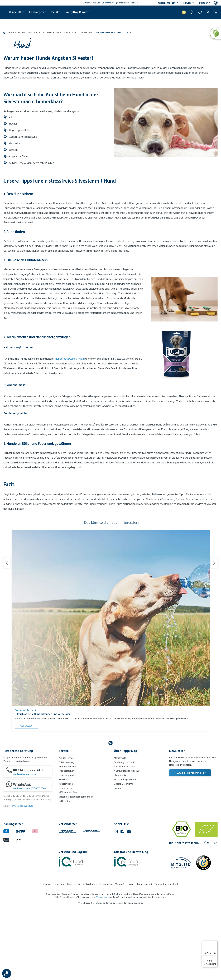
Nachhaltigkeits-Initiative (126, 840)
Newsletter (64, 849)
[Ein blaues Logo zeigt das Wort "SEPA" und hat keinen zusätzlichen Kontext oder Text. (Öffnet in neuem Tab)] (20, 900)
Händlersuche (66, 853)
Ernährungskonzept (124, 832)
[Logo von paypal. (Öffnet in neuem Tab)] (6, 900)
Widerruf (119, 954)
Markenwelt (120, 827)
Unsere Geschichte (123, 853)
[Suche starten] (192, 12)
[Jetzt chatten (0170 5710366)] (27, 855)
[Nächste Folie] (214, 632)
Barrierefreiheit (144, 954)
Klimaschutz (120, 845)
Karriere (117, 858)
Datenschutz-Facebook (166, 954)
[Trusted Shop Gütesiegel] (203, 932)
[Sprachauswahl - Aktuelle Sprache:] (216, 3)
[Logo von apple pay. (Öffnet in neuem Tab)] (18, 909)
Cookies (130, 954)
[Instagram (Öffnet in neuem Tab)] (116, 901)
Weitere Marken (167, 2)
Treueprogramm (67, 845)
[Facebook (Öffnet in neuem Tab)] (122, 901)
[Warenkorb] (215, 12)
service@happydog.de (22, 875)
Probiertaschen (66, 840)
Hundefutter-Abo (67, 836)
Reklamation (65, 871)
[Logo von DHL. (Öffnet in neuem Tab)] (67, 900)
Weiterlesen (29, 795)
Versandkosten (103, 967)
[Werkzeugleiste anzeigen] (6, 973)
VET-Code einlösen (68, 862)
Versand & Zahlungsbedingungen (76, 866)
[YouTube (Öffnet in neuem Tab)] (129, 901)
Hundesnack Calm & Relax (69, 428)
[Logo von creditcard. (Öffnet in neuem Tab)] (6, 909)
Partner (203, 2)
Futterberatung (66, 832)
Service (187, 2)
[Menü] (215, 943)
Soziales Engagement (125, 849)
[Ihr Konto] (207, 12)
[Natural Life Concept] (215, 33)
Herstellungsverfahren (125, 836)
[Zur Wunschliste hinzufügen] (199, 12)
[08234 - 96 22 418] (27, 841)
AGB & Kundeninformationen (98, 954)
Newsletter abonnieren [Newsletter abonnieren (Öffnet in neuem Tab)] (190, 843)
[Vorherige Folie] (6, 632)
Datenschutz (73, 954)
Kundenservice (66, 827)
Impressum (59, 954)
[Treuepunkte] (184, 12)
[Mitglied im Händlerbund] (181, 932)
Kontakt (47, 954)
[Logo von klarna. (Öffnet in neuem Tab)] (35, 900)
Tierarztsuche (65, 858)
